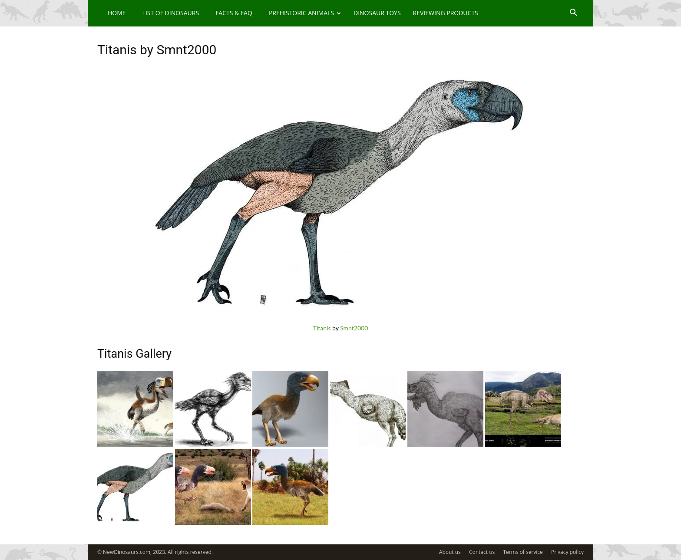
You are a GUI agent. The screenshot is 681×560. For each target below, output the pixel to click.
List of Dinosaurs (170, 13)
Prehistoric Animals (305, 13)
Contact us (482, 552)
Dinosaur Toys (377, 13)
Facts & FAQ (233, 13)
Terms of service (522, 552)
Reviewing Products (445, 13)
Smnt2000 (354, 328)
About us (450, 552)
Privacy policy (567, 552)
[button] (573, 14)
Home (117, 13)
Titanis (322, 328)
